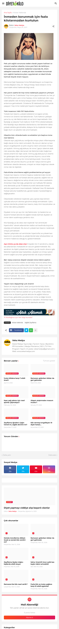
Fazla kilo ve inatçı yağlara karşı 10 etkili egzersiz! (41, 585)
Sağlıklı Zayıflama (30, 322)
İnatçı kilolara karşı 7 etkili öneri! (14, 379)
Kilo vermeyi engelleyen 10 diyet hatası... (41, 424)
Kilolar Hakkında (19, 13)
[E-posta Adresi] (29, 613)
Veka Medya (18, 340)
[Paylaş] (53, 26)
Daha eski (52, 455)
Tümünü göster (49, 361)
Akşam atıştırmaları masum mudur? (42, 401)
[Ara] (56, 3)
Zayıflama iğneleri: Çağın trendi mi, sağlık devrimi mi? (15, 424)
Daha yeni (7, 455)
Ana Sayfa (8, 13)
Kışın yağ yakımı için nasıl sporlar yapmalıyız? (14, 401)
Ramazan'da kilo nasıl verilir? (16, 584)
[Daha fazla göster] (35, 330)
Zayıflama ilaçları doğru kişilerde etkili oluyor (13, 563)
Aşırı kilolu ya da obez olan (15, 244)
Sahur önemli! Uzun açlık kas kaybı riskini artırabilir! (42, 563)
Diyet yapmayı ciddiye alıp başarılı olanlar (27, 508)
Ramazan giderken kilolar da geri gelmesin (42, 379)
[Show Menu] (3, 3)
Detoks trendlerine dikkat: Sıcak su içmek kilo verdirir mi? (15, 540)
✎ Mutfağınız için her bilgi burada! (18, 317)
